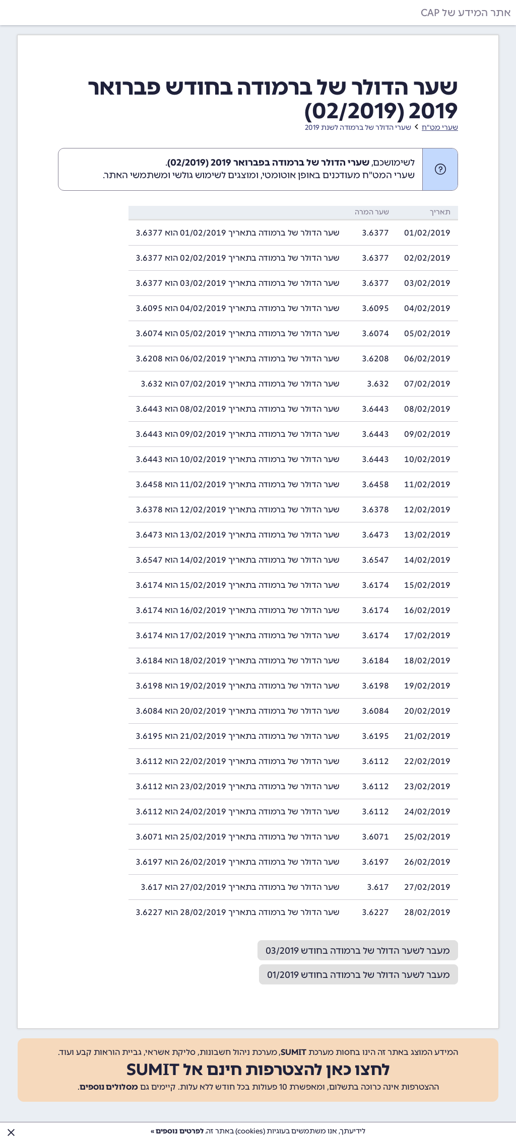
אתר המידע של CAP (466, 13)
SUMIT (293, 1052)
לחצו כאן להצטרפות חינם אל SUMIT (258, 1069)
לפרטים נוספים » (177, 1131)
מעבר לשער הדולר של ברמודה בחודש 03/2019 (358, 950)
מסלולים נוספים (109, 1087)
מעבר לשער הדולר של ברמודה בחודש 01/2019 (358, 974)
